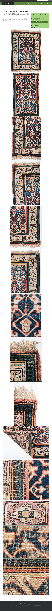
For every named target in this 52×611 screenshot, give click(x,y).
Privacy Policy (24, 606)
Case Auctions (8, 3)
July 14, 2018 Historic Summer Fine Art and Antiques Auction (19, 8)
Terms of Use (28, 606)
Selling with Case (40, 21)
